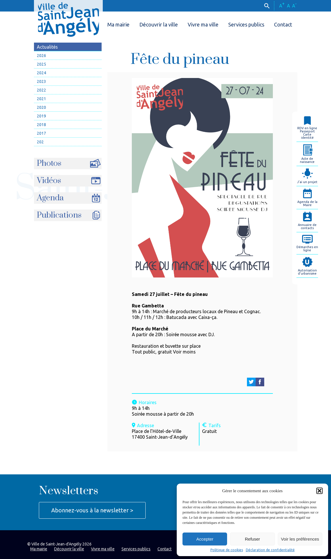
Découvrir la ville (158, 24)
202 (40, 142)
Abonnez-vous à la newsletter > (92, 510)
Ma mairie (118, 24)
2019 (41, 116)
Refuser (252, 539)
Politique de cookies (226, 550)
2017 (41, 133)
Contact (283, 24)
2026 (41, 56)
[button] (319, 491)
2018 (41, 125)
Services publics (246, 24)
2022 (41, 90)
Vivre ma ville (203, 24)
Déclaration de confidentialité (270, 550)
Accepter (204, 539)
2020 (41, 107)
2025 (41, 64)
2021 (41, 99)
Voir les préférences (300, 539)
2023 (41, 81)
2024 (41, 73)
